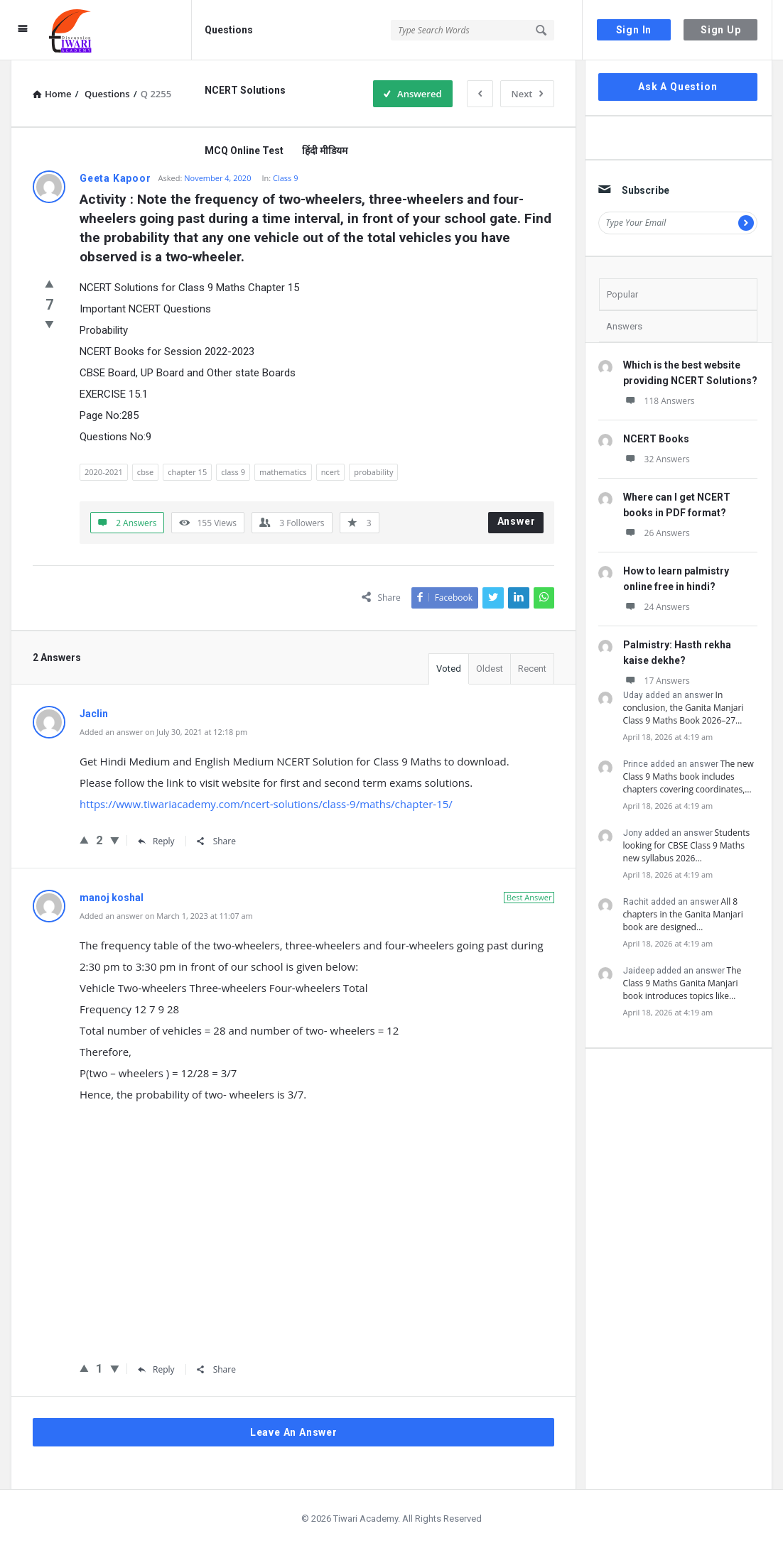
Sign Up (721, 30)
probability (373, 472)
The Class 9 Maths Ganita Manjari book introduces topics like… (682, 983)
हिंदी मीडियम (324, 150)
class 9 (233, 472)
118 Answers (659, 401)
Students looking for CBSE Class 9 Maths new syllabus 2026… (686, 845)
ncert (330, 472)
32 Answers (656, 459)
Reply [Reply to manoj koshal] (156, 1369)
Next (528, 93)
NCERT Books (656, 439)
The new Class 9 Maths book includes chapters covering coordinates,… (688, 776)
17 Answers (656, 681)
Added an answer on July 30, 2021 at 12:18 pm (163, 731)
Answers (624, 326)
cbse (145, 472)
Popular (622, 294)
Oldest (489, 668)
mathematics (283, 472)
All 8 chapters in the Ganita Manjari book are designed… (683, 914)
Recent (532, 668)
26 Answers (656, 533)
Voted (448, 668)
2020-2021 (104, 472)
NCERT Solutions (245, 90)
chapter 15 (187, 472)
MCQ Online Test (244, 150)
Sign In (634, 30)
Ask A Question (677, 86)
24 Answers (656, 607)
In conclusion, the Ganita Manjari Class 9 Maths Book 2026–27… (683, 707)
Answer (516, 521)
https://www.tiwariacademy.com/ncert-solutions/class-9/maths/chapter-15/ (266, 804)
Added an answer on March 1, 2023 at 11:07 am (166, 915)
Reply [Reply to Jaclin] (156, 841)
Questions (229, 30)
